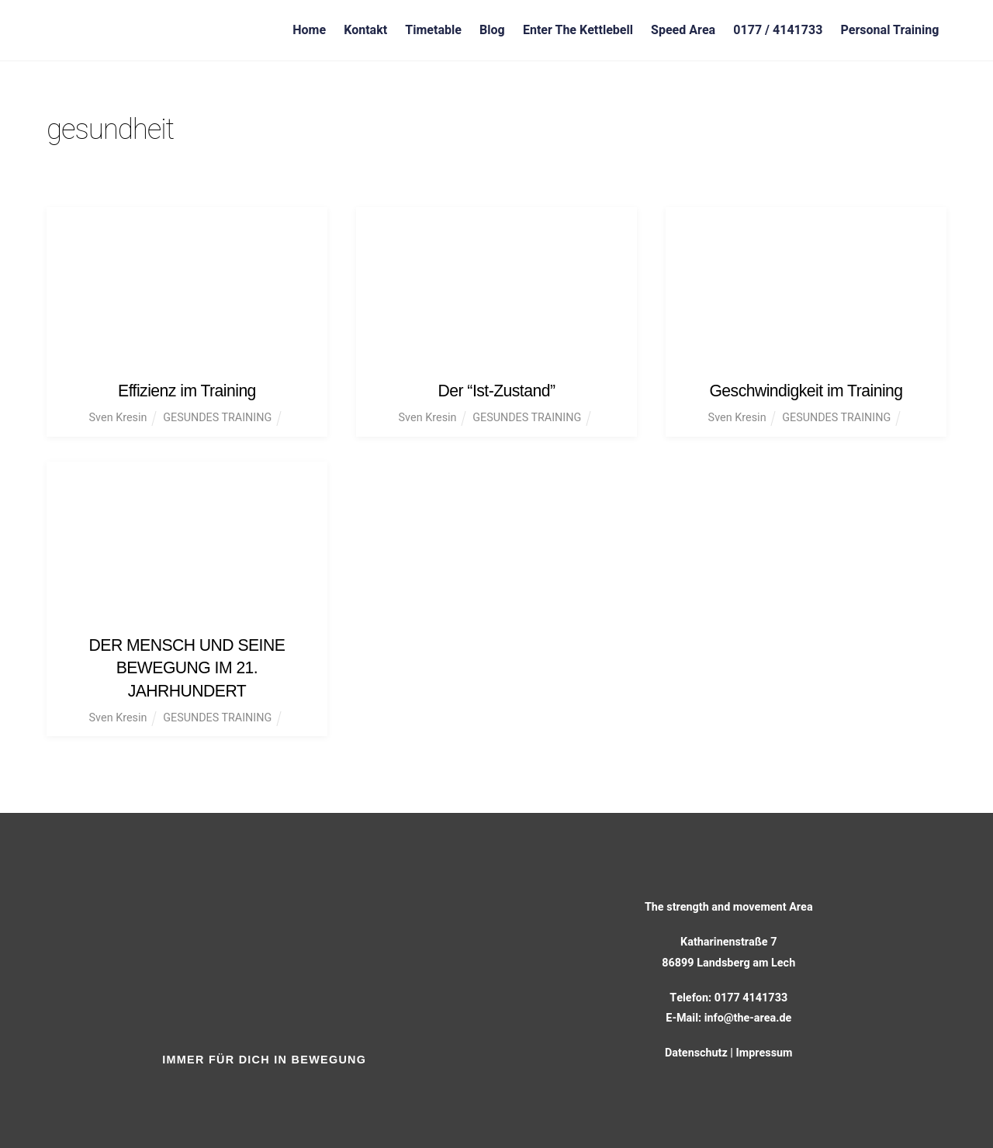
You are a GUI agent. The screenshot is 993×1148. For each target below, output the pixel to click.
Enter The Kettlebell (578, 30)
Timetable (433, 30)
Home (309, 30)
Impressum (764, 1051)
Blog (492, 30)
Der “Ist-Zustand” (496, 390)
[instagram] (288, 1090)
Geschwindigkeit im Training (806, 390)
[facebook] (244, 1090)
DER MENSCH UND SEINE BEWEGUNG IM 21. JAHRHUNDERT (187, 666)
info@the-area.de (747, 1016)
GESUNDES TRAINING (217, 418)
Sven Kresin (117, 418)
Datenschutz (696, 1051)
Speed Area (683, 30)
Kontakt (365, 30)
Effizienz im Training (187, 390)
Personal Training (889, 30)
